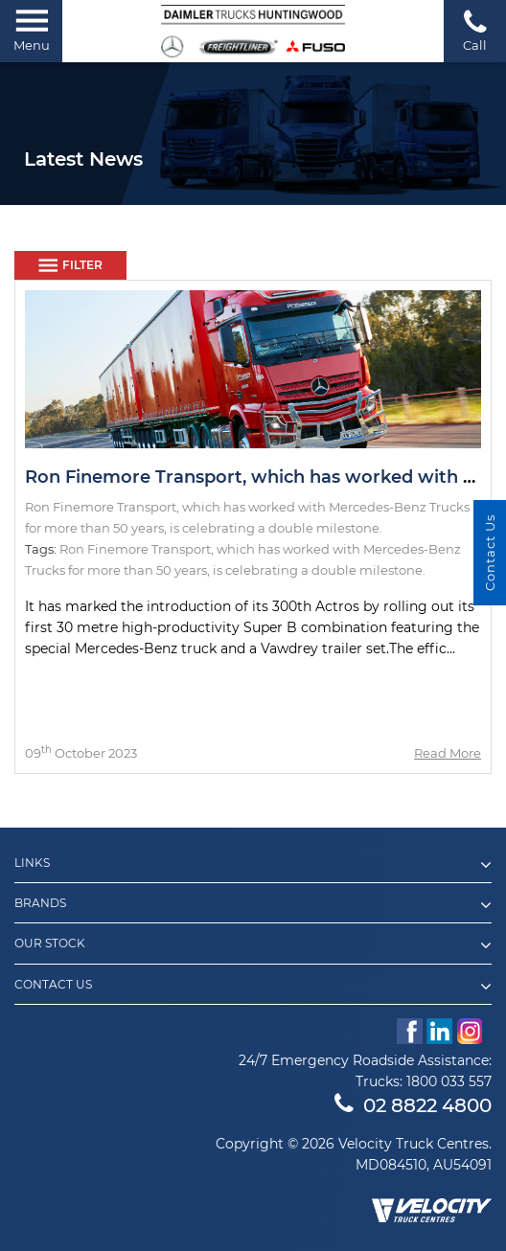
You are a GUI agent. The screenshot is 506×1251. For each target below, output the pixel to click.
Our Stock (253, 945)
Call (475, 30)
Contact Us (253, 986)
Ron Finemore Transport (135, 549)
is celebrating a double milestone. (319, 570)
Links (253, 865)
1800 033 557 (449, 1081)
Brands (253, 905)
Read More (447, 753)
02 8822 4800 (413, 1105)
